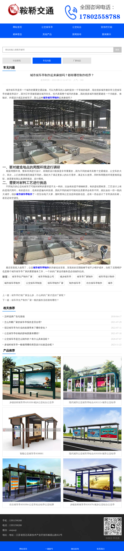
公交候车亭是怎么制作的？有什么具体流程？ (27, 339)
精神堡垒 (17, 34)
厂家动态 (77, 61)
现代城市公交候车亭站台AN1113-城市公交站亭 (92, 402)
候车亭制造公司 (46, 276)
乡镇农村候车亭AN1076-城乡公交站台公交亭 (92, 504)
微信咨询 (75, 546)
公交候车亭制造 (34, 283)
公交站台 (76, 27)
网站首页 (17, 27)
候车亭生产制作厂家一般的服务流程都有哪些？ (35, 300)
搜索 (117, 50)
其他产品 (47, 34)
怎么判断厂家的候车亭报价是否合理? (22, 322)
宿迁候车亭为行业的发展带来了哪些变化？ (25, 328)
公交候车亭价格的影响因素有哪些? (21, 333)
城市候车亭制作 (12, 283)
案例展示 (106, 34)
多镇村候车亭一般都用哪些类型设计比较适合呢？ (29, 344)
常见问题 (47, 61)
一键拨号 (49, 546)
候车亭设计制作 (106, 276)
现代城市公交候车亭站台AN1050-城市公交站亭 (92, 453)
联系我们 (47, 41)
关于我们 (17, 41)
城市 (110, 283)
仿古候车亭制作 (94, 283)
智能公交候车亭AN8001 (31, 453)
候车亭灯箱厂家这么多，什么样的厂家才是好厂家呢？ (38, 295)
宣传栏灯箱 (106, 27)
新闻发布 (76, 34)
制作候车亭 (75, 283)
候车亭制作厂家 (55, 283)
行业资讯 (17, 61)
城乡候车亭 (65, 276)
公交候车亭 (47, 27)
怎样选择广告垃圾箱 (14, 316)
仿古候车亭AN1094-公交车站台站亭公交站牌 (31, 504)
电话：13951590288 (12, 525)
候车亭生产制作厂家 (22, 276)
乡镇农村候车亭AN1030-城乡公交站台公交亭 (31, 402)
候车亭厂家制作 (85, 276)
